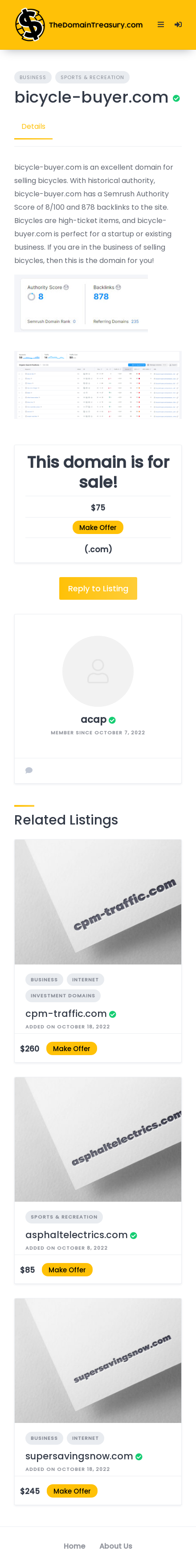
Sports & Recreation (92, 77)
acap (93, 719)
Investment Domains (63, 995)
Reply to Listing (98, 588)
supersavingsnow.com (79, 1456)
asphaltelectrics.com (76, 1234)
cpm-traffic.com (66, 1013)
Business (33, 77)
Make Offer (98, 527)
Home (74, 1546)
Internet (85, 979)
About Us (115, 1546)
